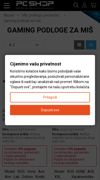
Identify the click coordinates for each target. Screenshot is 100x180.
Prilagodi (50, 97)
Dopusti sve (50, 110)
